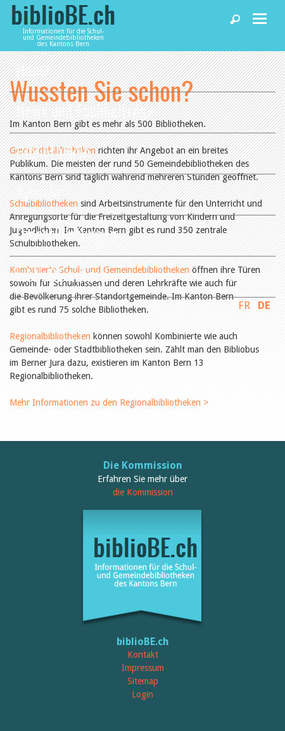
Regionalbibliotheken (51, 336)
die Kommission (143, 492)
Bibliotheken (53, 151)
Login (142, 694)
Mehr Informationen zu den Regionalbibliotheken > (109, 402)
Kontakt (142, 654)
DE (264, 305)
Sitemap (142, 681)
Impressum (143, 668)
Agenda (38, 192)
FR (244, 305)
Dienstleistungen (66, 233)
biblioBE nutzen (62, 274)
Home (33, 69)
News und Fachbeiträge (85, 110)
